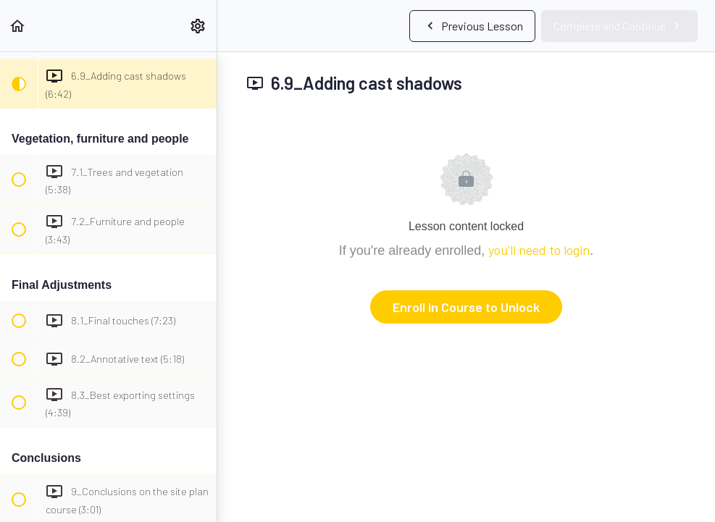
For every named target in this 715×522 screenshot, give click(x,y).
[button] (18, 25)
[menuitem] (198, 25)
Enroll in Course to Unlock (466, 307)
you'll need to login (539, 250)
